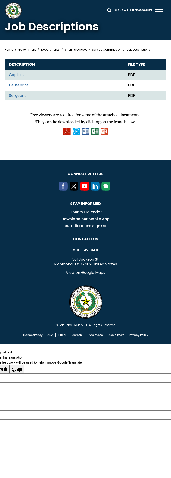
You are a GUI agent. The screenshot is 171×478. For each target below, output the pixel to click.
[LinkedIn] (96, 189)
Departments (50, 49)
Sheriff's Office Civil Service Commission (93, 49)
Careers (77, 335)
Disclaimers (116, 335)
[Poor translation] (17, 369)
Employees (95, 335)
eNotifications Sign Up (85, 226)
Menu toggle (159, 10)
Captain (16, 74)
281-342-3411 (85, 250)
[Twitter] (75, 189)
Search (108, 9)
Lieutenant (18, 85)
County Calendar (85, 212)
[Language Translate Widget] (133, 10)
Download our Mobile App (85, 219)
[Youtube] (85, 189)
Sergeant (17, 95)
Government (27, 49)
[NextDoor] (106, 189)
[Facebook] (64, 189)
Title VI (62, 335)
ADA (50, 335)
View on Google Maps (85, 272)
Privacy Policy (138, 335)
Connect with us (85, 174)
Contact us (85, 239)
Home (9, 49)
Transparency (33, 335)
